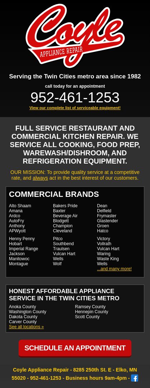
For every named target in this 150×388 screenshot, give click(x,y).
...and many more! (114, 268)
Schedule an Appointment (75, 348)
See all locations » (26, 326)
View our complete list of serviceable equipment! (75, 108)
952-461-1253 (75, 97)
